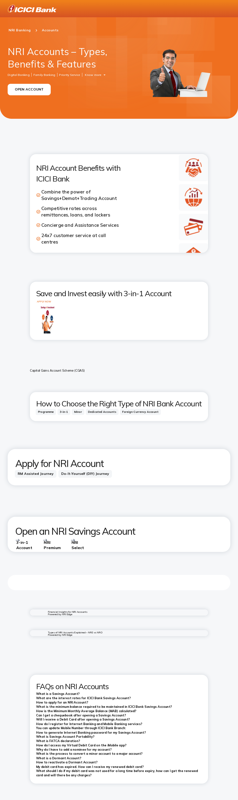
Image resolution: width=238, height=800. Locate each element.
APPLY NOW (44, 301)
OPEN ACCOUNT (29, 89)
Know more (93, 74)
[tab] (46, 412)
